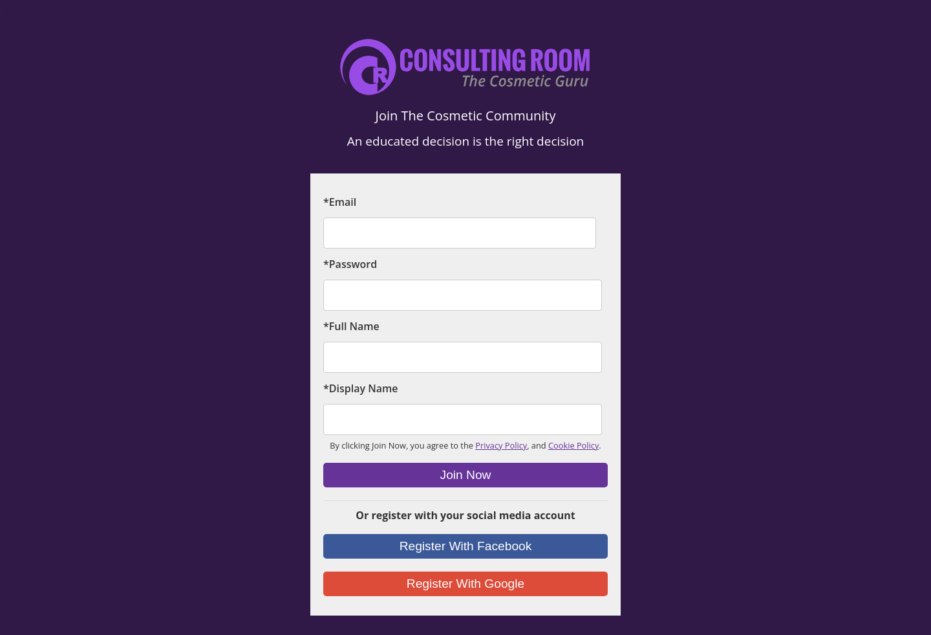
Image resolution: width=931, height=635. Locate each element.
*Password (350, 264)
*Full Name (351, 326)
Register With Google (465, 583)
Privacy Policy (501, 445)
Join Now (465, 475)
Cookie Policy (573, 445)
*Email (339, 202)
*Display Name (360, 388)
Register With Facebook (466, 546)
